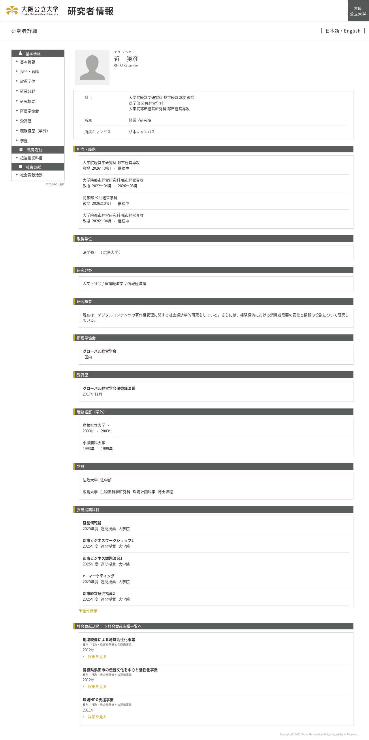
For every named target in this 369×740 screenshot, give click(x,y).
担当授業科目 (31, 157)
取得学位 (27, 81)
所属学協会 (29, 110)
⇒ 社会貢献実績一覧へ (122, 626)
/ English (350, 30)
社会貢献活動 (31, 174)
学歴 (24, 140)
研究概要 (27, 101)
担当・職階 (29, 71)
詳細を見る (95, 656)
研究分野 (27, 91)
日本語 (332, 30)
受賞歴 (25, 120)
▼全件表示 (88, 610)
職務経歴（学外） (35, 130)
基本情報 (27, 61)
